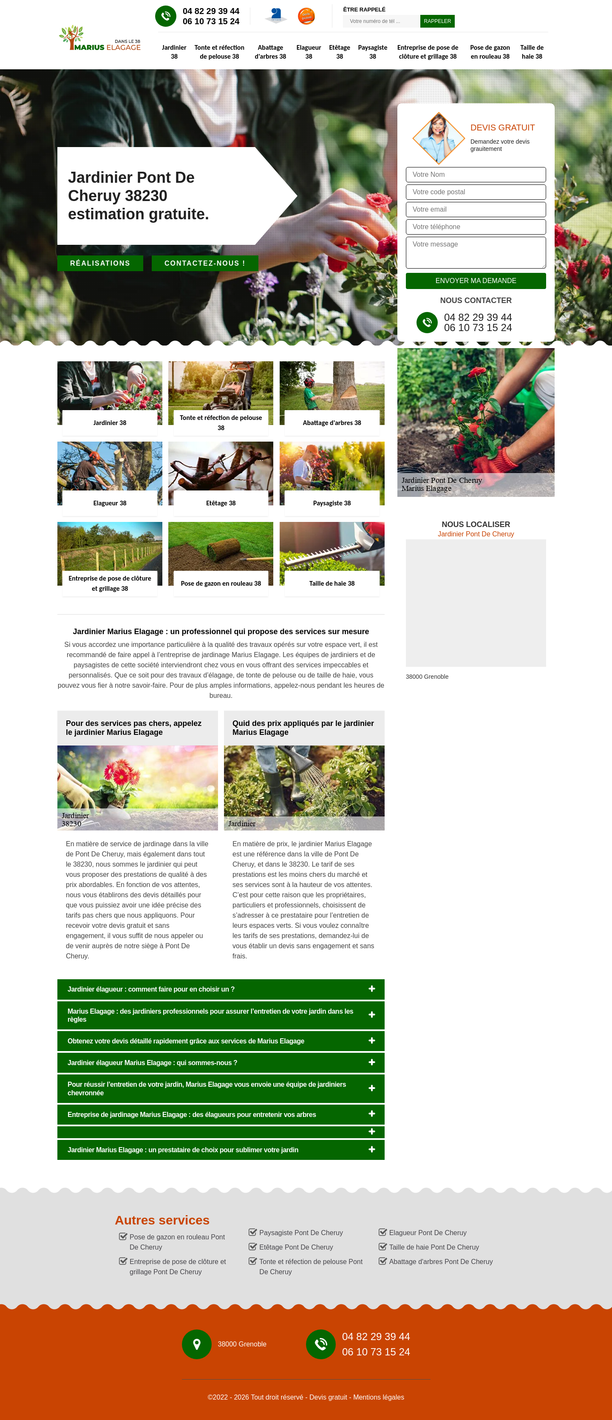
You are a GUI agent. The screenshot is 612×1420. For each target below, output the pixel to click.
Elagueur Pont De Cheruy (428, 1232)
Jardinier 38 (174, 51)
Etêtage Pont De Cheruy (296, 1247)
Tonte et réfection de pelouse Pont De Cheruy (311, 1266)
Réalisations (100, 263)
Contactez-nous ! (205, 263)
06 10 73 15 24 (211, 21)
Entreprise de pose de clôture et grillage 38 (428, 51)
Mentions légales (378, 1397)
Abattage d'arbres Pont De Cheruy (441, 1261)
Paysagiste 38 (373, 51)
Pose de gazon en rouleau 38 (490, 51)
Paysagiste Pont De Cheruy (301, 1232)
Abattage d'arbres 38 (270, 51)
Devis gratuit (328, 1397)
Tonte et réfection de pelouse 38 (219, 51)
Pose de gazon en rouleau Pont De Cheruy (177, 1242)
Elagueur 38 (309, 51)
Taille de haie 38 (532, 51)
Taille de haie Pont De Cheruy (434, 1247)
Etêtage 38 (339, 51)
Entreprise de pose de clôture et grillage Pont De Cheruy (178, 1266)
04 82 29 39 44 (211, 11)
